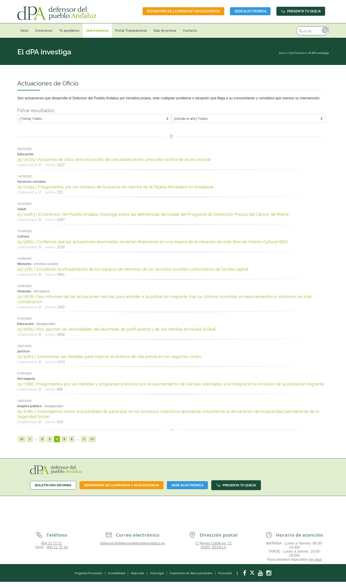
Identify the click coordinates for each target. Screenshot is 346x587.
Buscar (325, 30)
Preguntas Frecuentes (88, 573)
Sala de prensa (164, 30)
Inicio (24, 30)
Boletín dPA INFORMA (53, 485)
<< (21, 439)
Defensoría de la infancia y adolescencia (182, 11)
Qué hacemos (97, 30)
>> (92, 439)
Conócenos (43, 30)
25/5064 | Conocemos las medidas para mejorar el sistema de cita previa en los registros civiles (109, 356)
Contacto (190, 30)
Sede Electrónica (250, 11)
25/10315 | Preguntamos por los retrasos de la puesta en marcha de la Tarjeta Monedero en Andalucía (115, 187)
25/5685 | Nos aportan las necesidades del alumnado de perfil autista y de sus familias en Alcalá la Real (116, 329)
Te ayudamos (69, 30)
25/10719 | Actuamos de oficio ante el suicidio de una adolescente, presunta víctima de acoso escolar (114, 159)
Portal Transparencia (131, 30)
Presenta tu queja (301, 11)
